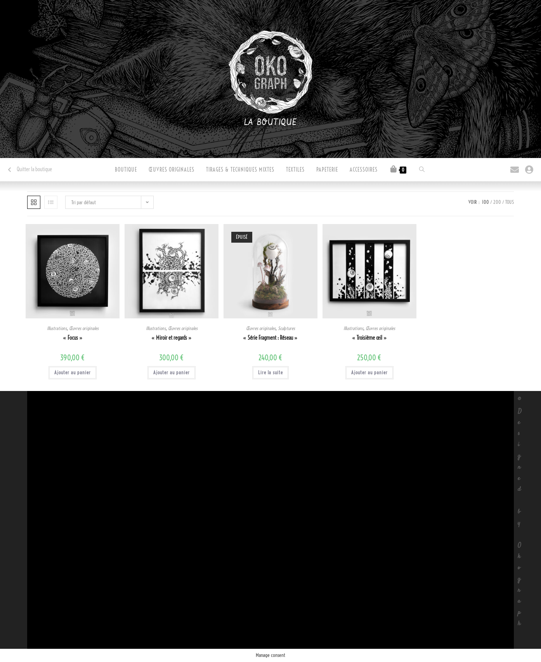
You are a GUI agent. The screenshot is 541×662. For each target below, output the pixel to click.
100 (485, 202)
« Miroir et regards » (171, 337)
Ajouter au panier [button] (72, 372)
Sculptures (286, 328)
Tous (509, 202)
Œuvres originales (84, 328)
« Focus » (73, 337)
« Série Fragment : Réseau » (270, 337)
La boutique (270, 123)
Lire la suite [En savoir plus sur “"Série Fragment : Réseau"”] (270, 372)
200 (497, 202)
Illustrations (57, 328)
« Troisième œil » (369, 337)
